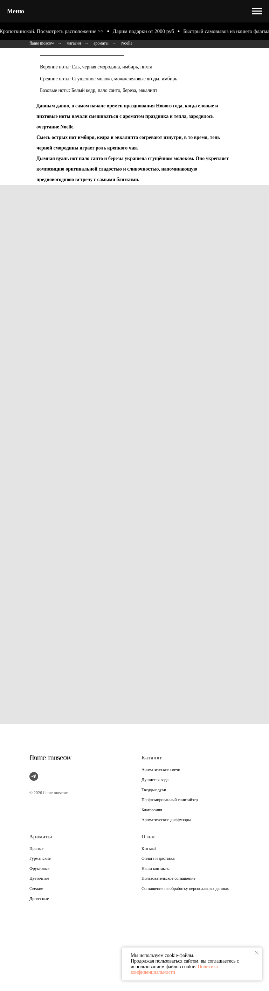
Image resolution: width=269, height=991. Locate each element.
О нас (149, 836)
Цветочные (39, 878)
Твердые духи (154, 789)
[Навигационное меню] (257, 11)
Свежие (36, 888)
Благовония (152, 809)
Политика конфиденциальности (174, 969)
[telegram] (33, 776)
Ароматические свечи (161, 769)
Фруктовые (39, 868)
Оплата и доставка (158, 858)
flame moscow (41, 43)
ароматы (101, 43)
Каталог (152, 757)
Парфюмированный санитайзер (170, 799)
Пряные (36, 848)
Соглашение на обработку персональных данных (185, 888)
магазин (74, 43)
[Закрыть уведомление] (256, 952)
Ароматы (41, 836)
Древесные (39, 898)
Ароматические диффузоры (166, 819)
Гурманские (39, 858)
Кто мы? (149, 848)
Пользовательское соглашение (168, 878)
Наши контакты (156, 868)
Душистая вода (155, 779)
